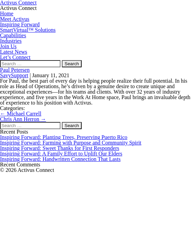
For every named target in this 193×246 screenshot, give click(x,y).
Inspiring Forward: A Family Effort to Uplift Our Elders (61, 153)
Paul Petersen (15, 70)
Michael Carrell (20, 114)
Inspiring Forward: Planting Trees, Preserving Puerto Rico (63, 137)
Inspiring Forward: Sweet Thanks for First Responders (59, 148)
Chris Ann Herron (23, 119)
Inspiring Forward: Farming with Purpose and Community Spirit (70, 143)
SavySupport (14, 75)
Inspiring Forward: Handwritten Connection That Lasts (60, 159)
